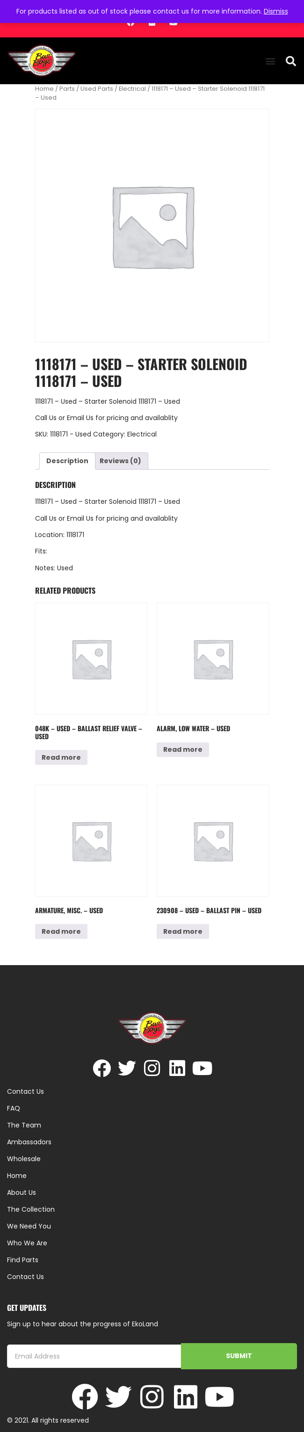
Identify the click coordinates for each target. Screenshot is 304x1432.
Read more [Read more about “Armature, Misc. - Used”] (61, 931)
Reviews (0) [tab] (120, 460)
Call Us (46, 417)
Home (44, 88)
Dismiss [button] (276, 11)
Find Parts (22, 1260)
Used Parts (96, 88)
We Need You (29, 1226)
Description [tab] (67, 460)
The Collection (31, 1209)
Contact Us (25, 1276)
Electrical (132, 88)
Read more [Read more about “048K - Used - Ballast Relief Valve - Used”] (61, 757)
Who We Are (27, 1243)
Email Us (81, 417)
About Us (21, 1192)
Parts (67, 88)
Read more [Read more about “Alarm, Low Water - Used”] (183, 749)
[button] (270, 61)
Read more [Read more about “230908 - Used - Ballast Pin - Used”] (183, 931)
